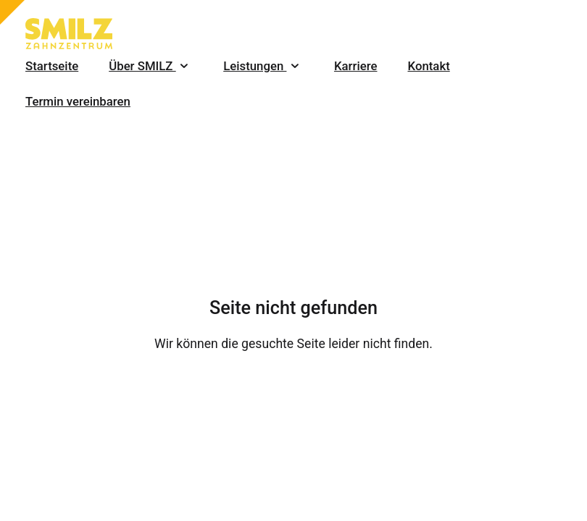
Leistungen (263, 66)
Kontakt (429, 66)
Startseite (51, 66)
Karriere (356, 66)
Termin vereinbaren (77, 101)
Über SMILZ (151, 66)
